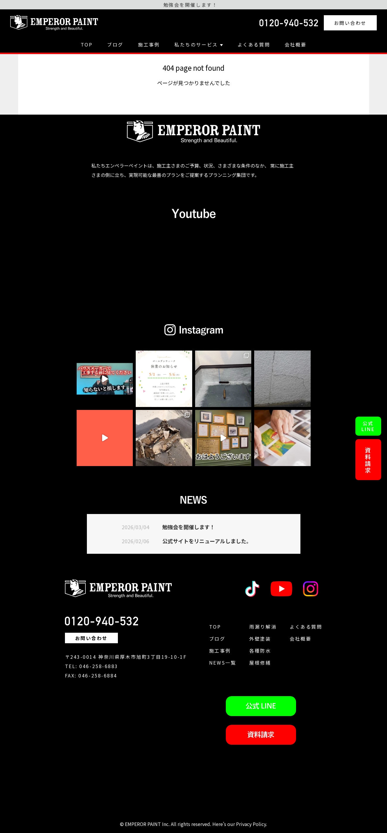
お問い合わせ (350, 22)
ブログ (115, 44)
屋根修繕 (260, 662)
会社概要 (295, 44)
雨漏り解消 (262, 626)
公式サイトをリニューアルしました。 (207, 541)
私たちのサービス (198, 44)
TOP (87, 44)
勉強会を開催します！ (188, 527)
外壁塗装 (260, 638)
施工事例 (149, 44)
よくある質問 (254, 44)
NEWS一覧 (222, 662)
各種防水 (260, 650)
